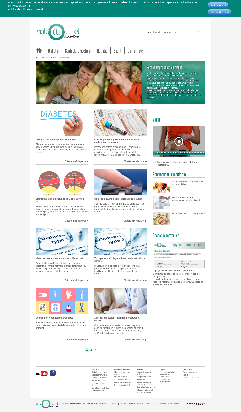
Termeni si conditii (136, 404)
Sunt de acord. (218, 5)
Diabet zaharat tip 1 (99, 372)
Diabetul (53, 50)
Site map (114, 404)
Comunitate (135, 50)
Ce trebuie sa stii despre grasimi (188, 213)
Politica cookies (174, 404)
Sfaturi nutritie (142, 380)
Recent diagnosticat (61, 57)
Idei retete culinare (144, 393)
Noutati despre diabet (122, 382)
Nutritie (102, 50)
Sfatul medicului (120, 380)
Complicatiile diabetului (101, 388)
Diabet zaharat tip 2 (99, 375)
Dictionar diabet (98, 391)
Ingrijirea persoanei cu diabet (100, 384)
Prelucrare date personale (155, 404)
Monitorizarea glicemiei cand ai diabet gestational (177, 163)
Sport (117, 50)
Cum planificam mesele (146, 387)
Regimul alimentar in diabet (145, 373)
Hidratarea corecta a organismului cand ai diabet (186, 198)
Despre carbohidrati (144, 377)
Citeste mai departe (75, 161)
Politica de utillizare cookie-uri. (25, 9)
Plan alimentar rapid (145, 390)
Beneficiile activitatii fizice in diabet (167, 373)
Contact (123, 404)
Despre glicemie (120, 377)
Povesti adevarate (190, 372)
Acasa (38, 57)
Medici (185, 375)
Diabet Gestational (99, 378)
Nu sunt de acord (219, 12)
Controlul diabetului (78, 50)
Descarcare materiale (191, 378)
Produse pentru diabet (123, 385)
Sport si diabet (165, 377)
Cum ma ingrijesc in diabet (122, 373)
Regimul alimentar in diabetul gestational (145, 383)
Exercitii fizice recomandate (165, 381)
